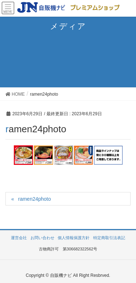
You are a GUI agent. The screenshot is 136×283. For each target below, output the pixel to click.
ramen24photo (34, 199)
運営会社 (19, 238)
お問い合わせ (42, 238)
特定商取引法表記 (109, 238)
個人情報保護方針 (74, 238)
